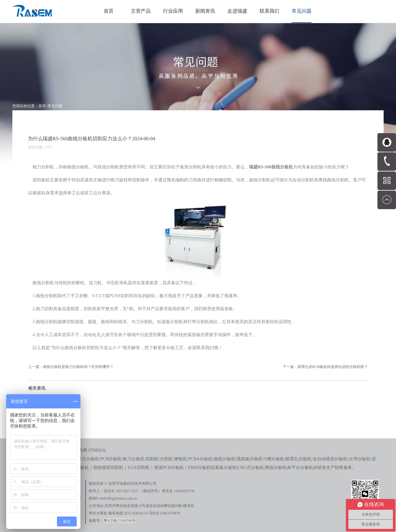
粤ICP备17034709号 (120, 520)
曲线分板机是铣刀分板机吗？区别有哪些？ (78, 367)
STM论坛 (97, 450)
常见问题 (55, 106)
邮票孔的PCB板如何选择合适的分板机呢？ (333, 367)
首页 (109, 11)
